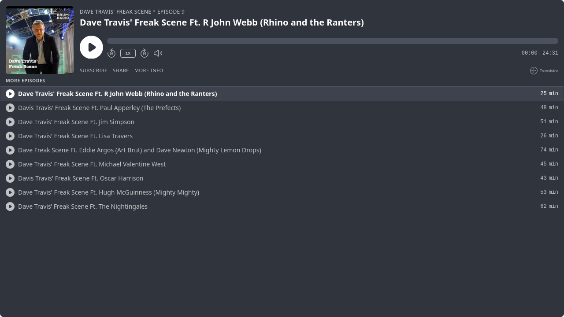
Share (121, 70)
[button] (332, 41)
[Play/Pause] (40, 40)
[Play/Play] (10, 93)
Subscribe (94, 70)
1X (127, 53)
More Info (148, 70)
